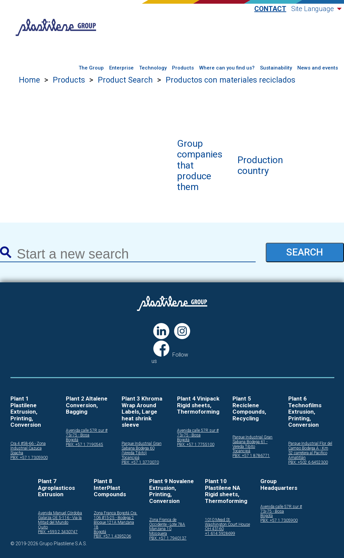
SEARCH (304, 252)
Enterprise (121, 68)
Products (183, 68)
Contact (270, 9)
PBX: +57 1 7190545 (84, 445)
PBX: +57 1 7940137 (167, 538)
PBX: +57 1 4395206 (112, 536)
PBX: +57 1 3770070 (140, 462)
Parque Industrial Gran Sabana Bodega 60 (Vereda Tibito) (142, 448)
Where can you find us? (227, 68)
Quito (43, 527)
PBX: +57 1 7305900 (29, 458)
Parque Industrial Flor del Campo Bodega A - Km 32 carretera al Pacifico (310, 448)
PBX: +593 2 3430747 (58, 532)
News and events (317, 68)
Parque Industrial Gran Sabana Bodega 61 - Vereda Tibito (252, 442)
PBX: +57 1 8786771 (251, 456)
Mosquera (158, 533)
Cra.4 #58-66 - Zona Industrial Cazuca (28, 446)
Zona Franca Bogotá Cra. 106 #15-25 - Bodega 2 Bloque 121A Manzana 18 (115, 520)
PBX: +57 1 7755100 (195, 445)
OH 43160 (214, 529)
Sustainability (276, 68)
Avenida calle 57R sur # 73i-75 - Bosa (87, 432)
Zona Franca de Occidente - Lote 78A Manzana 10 (167, 524)
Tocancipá (130, 458)
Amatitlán (297, 458)
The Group (91, 68)
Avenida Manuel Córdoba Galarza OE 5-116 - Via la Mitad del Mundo (60, 518)
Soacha (16, 453)
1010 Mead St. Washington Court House (227, 522)
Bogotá (72, 440)
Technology (153, 68)
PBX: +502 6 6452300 (308, 462)
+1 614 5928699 (220, 533)
